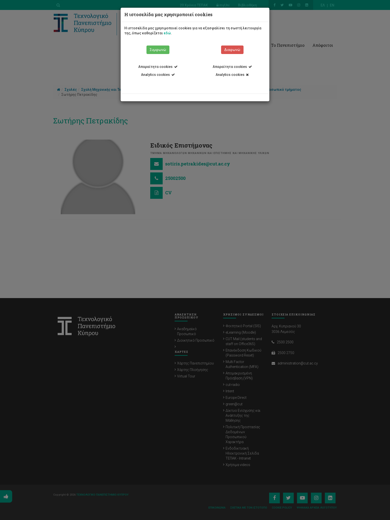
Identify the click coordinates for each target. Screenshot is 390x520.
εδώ (167, 33)
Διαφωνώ (232, 50)
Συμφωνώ (158, 50)
